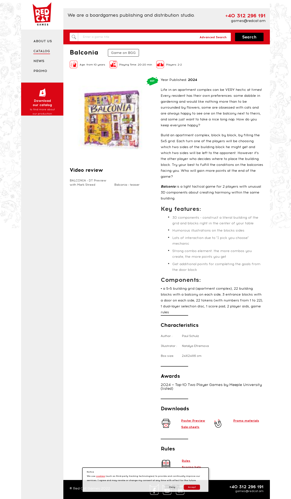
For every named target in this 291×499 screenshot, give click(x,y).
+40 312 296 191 (246, 486)
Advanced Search (213, 37)
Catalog (41, 51)
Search (249, 37)
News (38, 61)
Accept (192, 487)
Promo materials (246, 421)
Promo (40, 71)
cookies (100, 476)
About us (42, 41)
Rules (186, 461)
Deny (172, 487)
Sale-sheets (190, 427)
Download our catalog (42, 102)
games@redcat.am (248, 21)
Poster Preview (193, 421)
